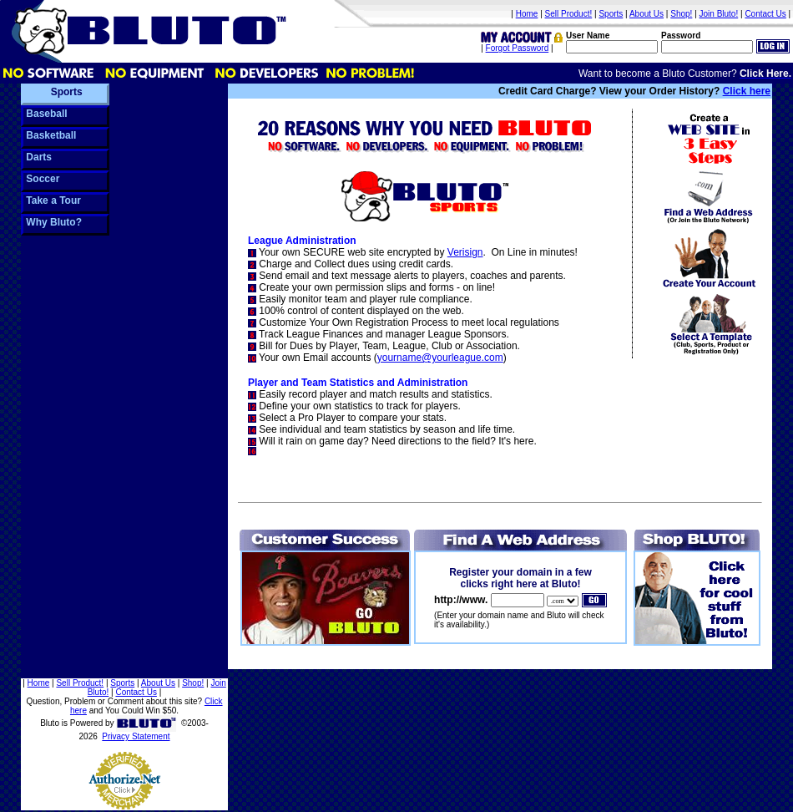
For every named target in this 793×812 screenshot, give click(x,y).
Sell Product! (569, 13)
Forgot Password (517, 48)
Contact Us (765, 13)
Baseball (45, 113)
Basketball (49, 135)
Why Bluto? (52, 222)
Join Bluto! (719, 13)
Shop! (681, 13)
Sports (611, 13)
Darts (37, 157)
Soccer (41, 179)
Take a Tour (52, 200)
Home (527, 13)
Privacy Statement (135, 736)
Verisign (465, 252)
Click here (746, 91)
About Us (646, 13)
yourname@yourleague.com (440, 357)
